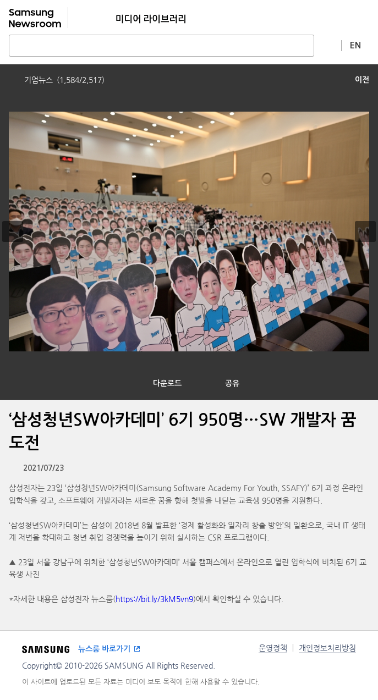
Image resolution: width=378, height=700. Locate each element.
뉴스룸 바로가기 (104, 649)
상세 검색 (328, 45)
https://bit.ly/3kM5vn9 (154, 598)
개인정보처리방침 (327, 647)
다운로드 (167, 383)
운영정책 (273, 647)
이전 (362, 80)
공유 (232, 383)
